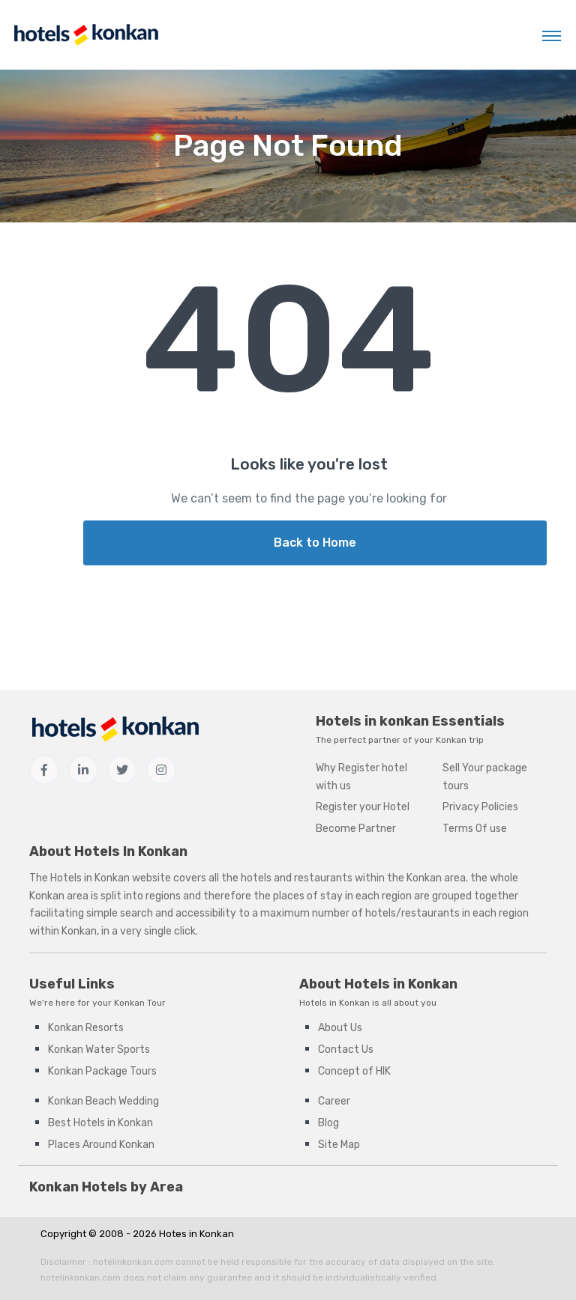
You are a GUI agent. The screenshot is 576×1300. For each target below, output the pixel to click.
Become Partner (356, 828)
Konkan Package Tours (102, 1071)
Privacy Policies (480, 807)
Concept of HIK (354, 1071)
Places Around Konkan (101, 1144)
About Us (340, 1027)
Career (334, 1101)
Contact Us (346, 1049)
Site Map (339, 1144)
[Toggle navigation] (551, 35)
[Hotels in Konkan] (85, 35)
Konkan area (436, 878)
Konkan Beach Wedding (103, 1101)
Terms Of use (474, 828)
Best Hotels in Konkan (100, 1123)
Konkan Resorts (86, 1027)
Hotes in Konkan (196, 1233)
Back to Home (315, 542)
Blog (328, 1123)
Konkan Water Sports (99, 1049)
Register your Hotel (363, 807)
